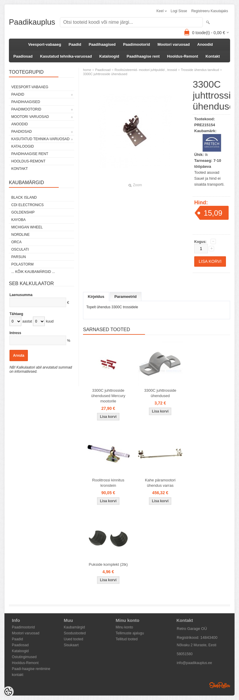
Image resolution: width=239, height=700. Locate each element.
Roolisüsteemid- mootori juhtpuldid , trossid (145, 70)
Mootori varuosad (173, 44)
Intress (15, 333)
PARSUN (18, 257)
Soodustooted (75, 633)
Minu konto (124, 627)
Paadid (74, 44)
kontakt (17, 675)
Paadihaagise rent (143, 56)
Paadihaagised (102, 44)
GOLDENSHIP (23, 212)
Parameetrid (125, 296)
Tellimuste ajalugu (130, 633)
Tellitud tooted (127, 639)
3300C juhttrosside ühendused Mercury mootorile (108, 395)
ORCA (16, 242)
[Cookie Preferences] (8, 691)
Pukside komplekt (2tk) (108, 564)
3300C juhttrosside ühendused (105, 74)
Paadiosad (23, 56)
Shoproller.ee (219, 685)
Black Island (24, 197)
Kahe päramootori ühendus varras (160, 483)
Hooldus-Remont (182, 56)
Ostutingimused (24, 657)
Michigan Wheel (27, 227)
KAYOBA (18, 220)
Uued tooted (73, 639)
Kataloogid (109, 56)
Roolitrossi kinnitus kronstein (108, 483)
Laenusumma (20, 295)
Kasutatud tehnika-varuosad (66, 56)
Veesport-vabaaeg (44, 44)
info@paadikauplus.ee (194, 663)
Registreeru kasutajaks (209, 11)
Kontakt (212, 56)
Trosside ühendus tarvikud (200, 70)
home (87, 70)
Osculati (20, 249)
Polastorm (22, 264)
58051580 (184, 654)
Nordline (20, 235)
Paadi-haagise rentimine (31, 669)
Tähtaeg (16, 314)
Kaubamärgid (74, 627)
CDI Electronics (27, 205)
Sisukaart (71, 645)
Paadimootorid (136, 44)
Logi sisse (179, 11)
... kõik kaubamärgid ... (33, 272)
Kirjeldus (96, 296)
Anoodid (205, 44)
